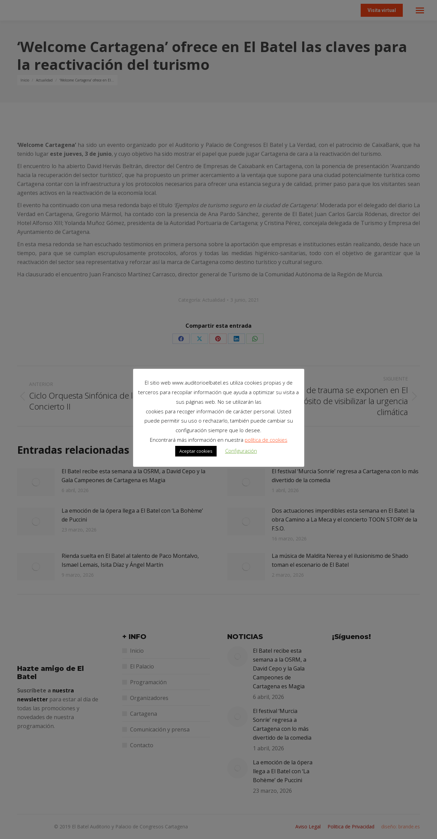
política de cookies (266, 439)
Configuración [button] (241, 450)
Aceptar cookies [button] (196, 451)
